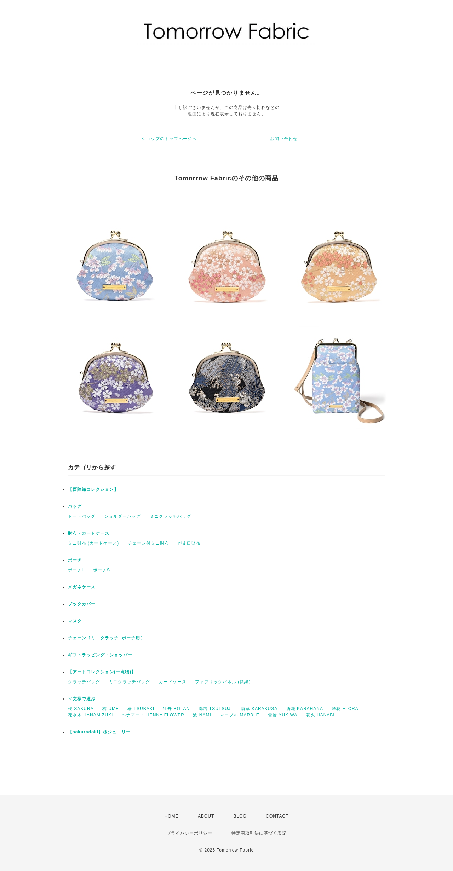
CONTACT (277, 816)
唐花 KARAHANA (304, 708)
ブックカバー (82, 604)
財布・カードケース (88, 533)
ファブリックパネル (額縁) (223, 681)
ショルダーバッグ (122, 516)
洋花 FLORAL (346, 708)
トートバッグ (82, 516)
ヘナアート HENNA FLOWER (153, 715)
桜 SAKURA (81, 708)
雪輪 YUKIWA (282, 715)
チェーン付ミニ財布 (148, 543)
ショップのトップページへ (169, 138)
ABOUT (206, 816)
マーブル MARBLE (239, 715)
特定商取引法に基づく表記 (259, 833)
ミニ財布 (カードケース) (93, 543)
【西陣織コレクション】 (93, 489)
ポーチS (101, 570)
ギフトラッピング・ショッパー (100, 654)
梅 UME (110, 708)
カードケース (173, 681)
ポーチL (76, 570)
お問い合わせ (284, 138)
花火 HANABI (320, 715)
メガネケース (82, 587)
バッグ (75, 506)
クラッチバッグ (84, 681)
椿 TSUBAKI (140, 708)
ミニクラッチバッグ (170, 516)
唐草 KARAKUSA (259, 708)
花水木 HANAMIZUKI (90, 715)
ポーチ (75, 560)
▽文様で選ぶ (82, 698)
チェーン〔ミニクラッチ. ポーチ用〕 (106, 637)
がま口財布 (189, 543)
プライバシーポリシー (189, 833)
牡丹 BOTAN (176, 708)
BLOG (240, 816)
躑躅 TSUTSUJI (216, 708)
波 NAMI (202, 715)
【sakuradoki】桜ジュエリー (99, 732)
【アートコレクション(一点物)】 (102, 671)
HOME (172, 816)
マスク (75, 621)
